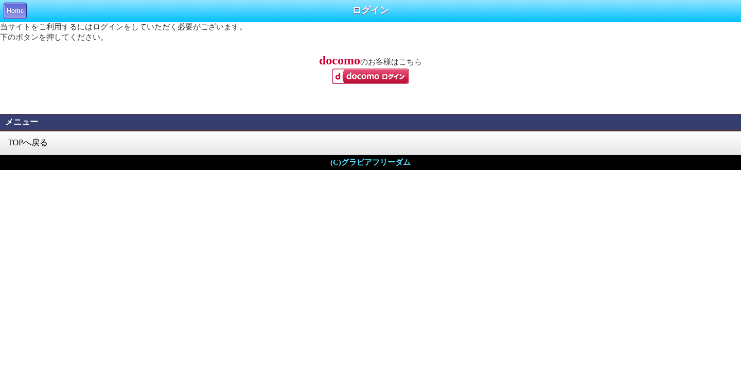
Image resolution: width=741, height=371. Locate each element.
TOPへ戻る (28, 142)
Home (15, 10)
